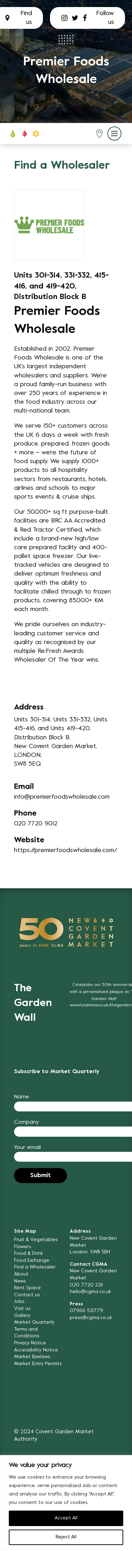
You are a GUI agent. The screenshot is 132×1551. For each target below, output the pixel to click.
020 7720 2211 (86, 1285)
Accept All (66, 1518)
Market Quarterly (34, 1322)
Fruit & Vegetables (36, 1240)
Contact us (27, 1295)
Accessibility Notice (36, 1350)
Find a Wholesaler (35, 1267)
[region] (66, 1503)
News (20, 1281)
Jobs (19, 1301)
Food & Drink (28, 1253)
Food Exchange (31, 1260)
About (21, 1274)
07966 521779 (86, 1311)
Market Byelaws (32, 1357)
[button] (99, 133)
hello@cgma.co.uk (90, 1292)
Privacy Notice (30, 1343)
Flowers (22, 1247)
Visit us (22, 1308)
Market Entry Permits (38, 1364)
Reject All (66, 1537)
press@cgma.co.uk (91, 1318)
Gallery (22, 1315)
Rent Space (27, 1288)
